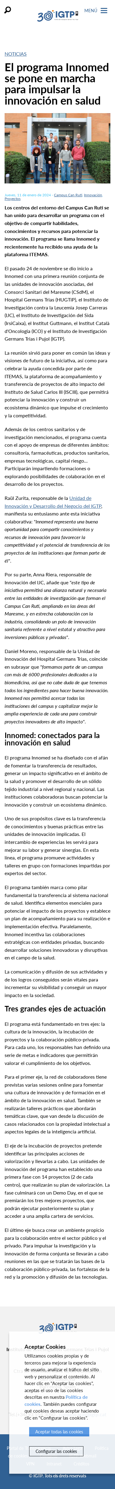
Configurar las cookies (56, 1451)
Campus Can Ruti (68, 195)
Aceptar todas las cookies (59, 1431)
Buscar (7, 9)
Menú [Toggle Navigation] (95, 10)
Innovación (93, 195)
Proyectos (13, 198)
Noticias (16, 54)
